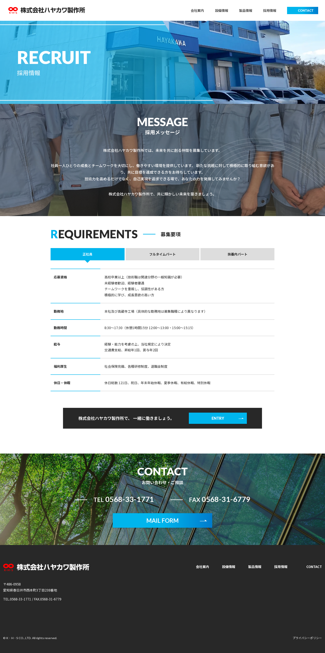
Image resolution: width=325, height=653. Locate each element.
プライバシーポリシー (307, 638)
